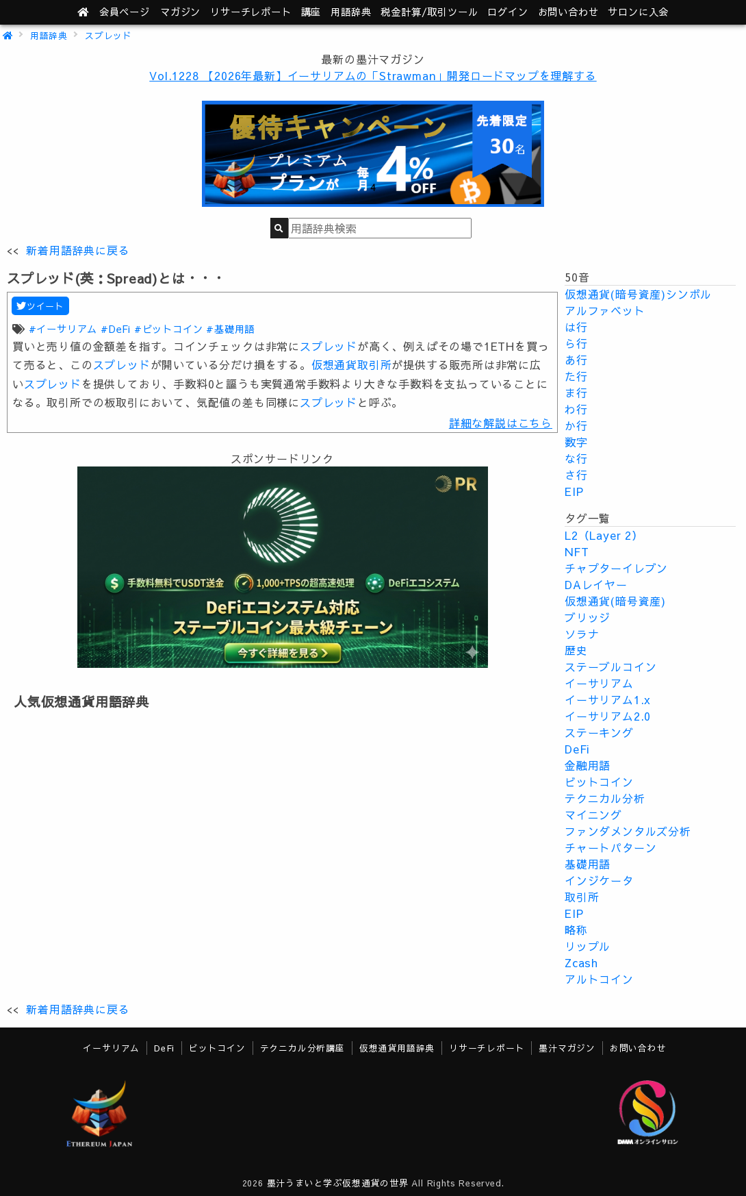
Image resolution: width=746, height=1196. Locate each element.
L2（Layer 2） (604, 535)
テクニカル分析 (605, 798)
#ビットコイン (168, 329)
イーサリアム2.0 (608, 715)
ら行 (576, 343)
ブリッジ (587, 617)
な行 (576, 458)
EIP (574, 491)
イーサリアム (599, 682)
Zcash (581, 962)
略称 (576, 929)
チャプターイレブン (616, 567)
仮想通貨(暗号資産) (615, 600)
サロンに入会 (638, 11)
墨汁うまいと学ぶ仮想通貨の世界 (338, 1182)
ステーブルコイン (610, 666)
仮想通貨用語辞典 (397, 1048)
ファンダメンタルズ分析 (628, 830)
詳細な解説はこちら (500, 422)
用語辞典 (351, 11)
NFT (577, 551)
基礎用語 (587, 863)
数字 (576, 441)
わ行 (576, 408)
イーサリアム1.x (608, 699)
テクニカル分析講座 (302, 1048)
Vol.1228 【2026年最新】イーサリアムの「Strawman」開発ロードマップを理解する (372, 75)
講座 (311, 11)
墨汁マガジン (567, 1048)
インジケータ (599, 880)
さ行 (576, 474)
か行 (576, 425)
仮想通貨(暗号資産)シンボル (638, 293)
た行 (576, 376)
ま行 (576, 392)
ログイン (507, 11)
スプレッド (108, 35)
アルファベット (605, 310)
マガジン (180, 11)
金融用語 (587, 765)
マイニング (593, 814)
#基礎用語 (230, 329)
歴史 (576, 650)
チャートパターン (610, 847)
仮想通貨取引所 (351, 364)
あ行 (576, 359)
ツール (429, 11)
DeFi (577, 748)
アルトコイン (599, 978)
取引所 (582, 896)
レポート (250, 11)
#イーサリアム (63, 329)
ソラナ (582, 633)
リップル (587, 946)
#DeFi (116, 329)
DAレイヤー (596, 584)
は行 (576, 326)
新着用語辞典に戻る (77, 250)
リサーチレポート (486, 1048)
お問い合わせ (568, 11)
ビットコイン (599, 781)
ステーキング (599, 732)
